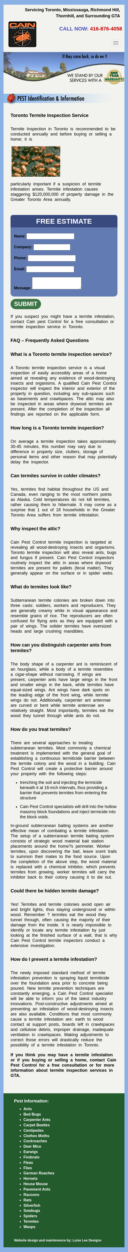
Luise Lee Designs (86, 1240)
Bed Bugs (32, 1114)
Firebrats (31, 1157)
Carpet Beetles (36, 1125)
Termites (31, 1221)
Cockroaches (35, 1141)
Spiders (30, 1216)
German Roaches (38, 1173)
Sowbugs (31, 1211)
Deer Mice (32, 1146)
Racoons (31, 1195)
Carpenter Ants (36, 1120)
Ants (27, 1109)
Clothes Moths (36, 1136)
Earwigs (30, 1152)
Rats (27, 1200)
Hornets (30, 1179)
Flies (27, 1168)
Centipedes (33, 1130)
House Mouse (35, 1184)
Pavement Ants (36, 1189)
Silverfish (31, 1205)
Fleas (28, 1163)
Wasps (29, 1227)
